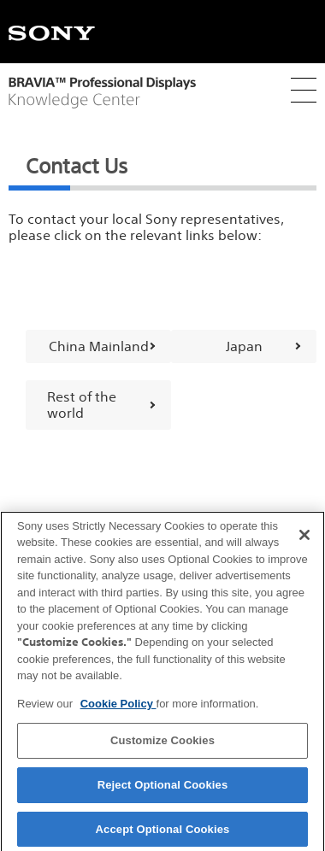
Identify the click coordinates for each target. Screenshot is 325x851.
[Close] (304, 540)
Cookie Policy (118, 708)
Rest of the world (81, 404)
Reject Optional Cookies (163, 790)
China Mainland (99, 346)
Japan (244, 346)
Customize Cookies (162, 746)
